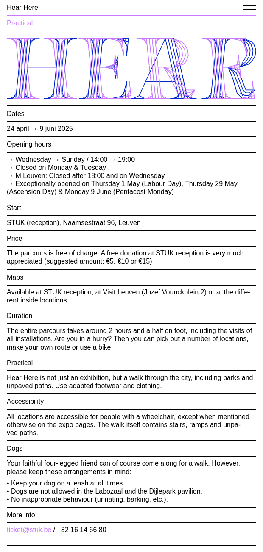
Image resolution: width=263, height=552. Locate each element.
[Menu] (249, 7)
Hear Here (22, 7)
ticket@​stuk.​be (29, 529)
